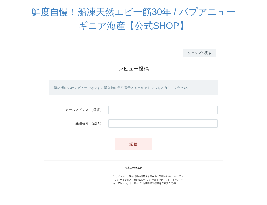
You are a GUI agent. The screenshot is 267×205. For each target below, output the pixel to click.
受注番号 (82, 123)
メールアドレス (77, 110)
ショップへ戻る (199, 53)
